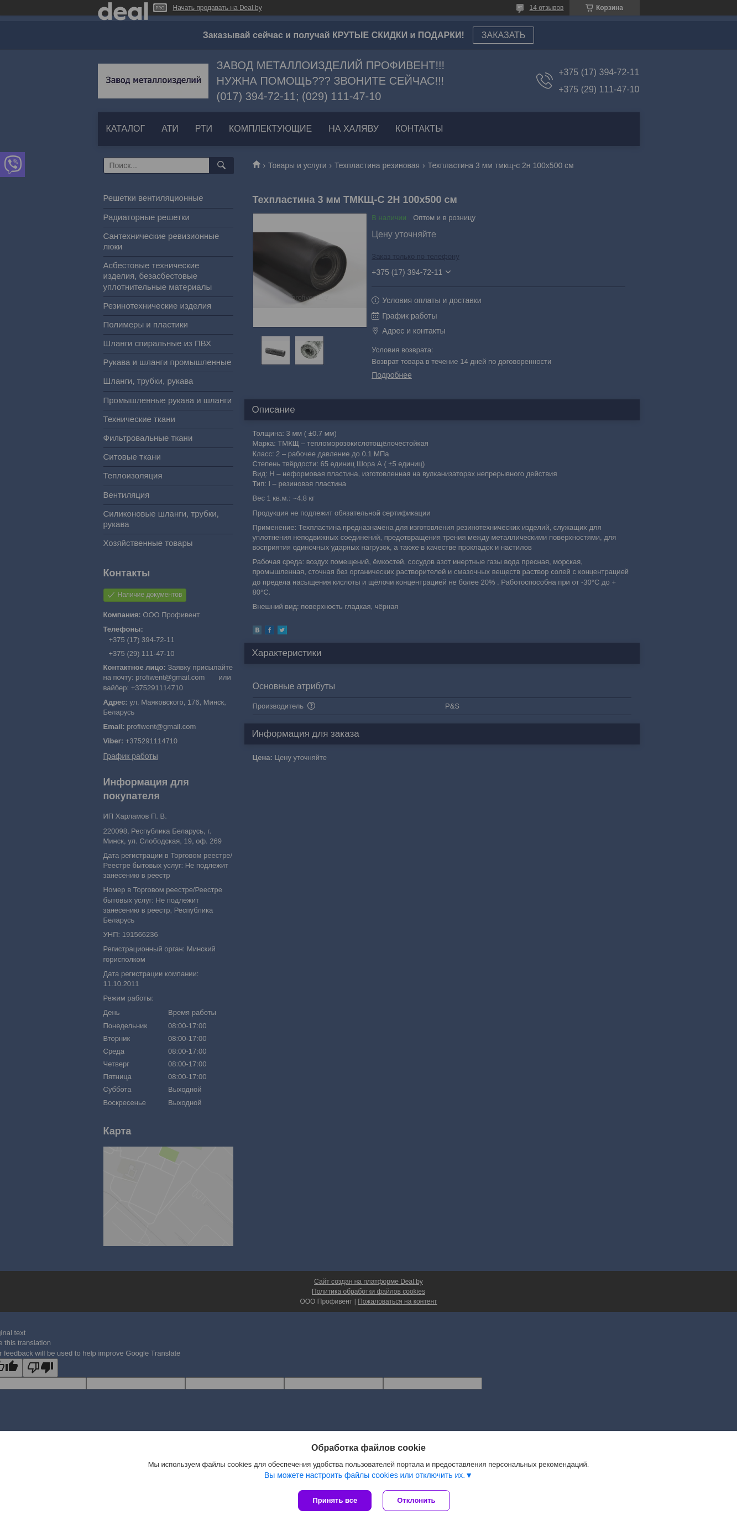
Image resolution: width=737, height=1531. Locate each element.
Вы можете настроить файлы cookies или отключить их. (364, 1475)
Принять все (334, 1500)
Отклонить (416, 1500)
